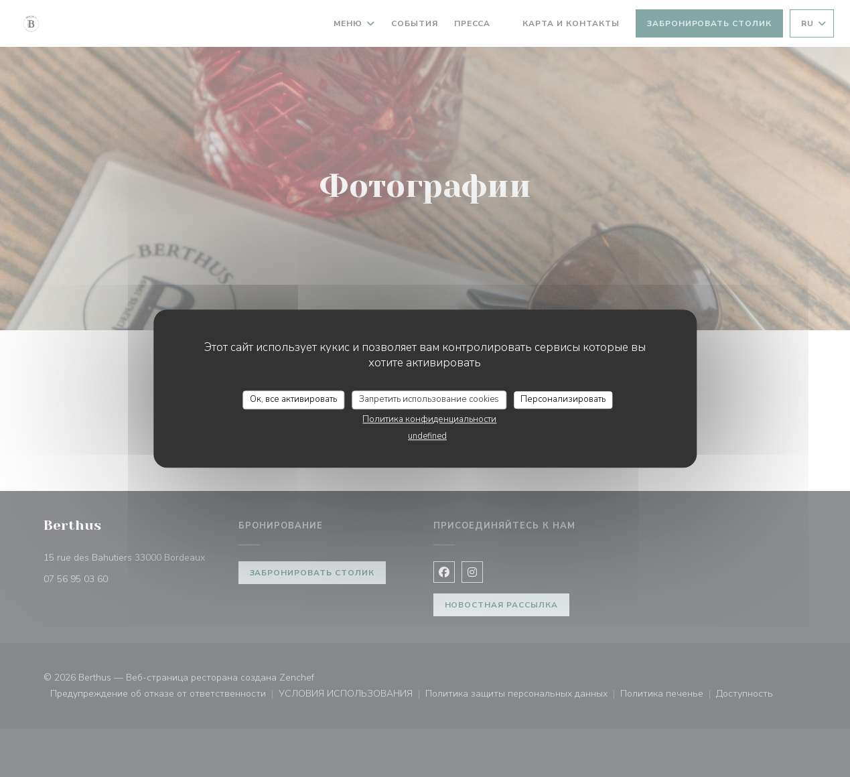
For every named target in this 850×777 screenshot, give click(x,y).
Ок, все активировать (293, 399)
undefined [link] (427, 436)
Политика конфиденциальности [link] (429, 419)
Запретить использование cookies (429, 399)
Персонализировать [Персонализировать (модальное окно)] (563, 399)
